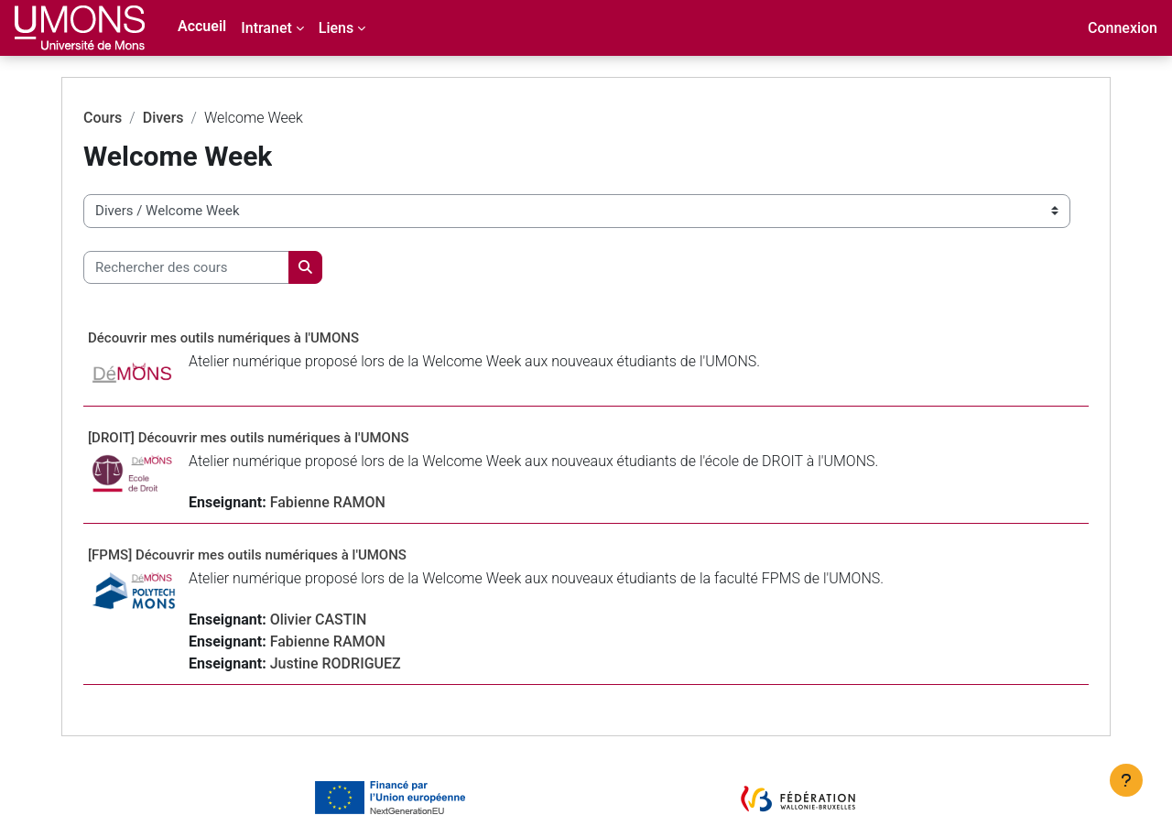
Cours (139, 117)
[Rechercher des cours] (223, 268)
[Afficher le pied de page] (1126, 780)
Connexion (1122, 28)
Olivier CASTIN (355, 619)
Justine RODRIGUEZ (372, 663)
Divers (200, 117)
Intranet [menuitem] (266, 28)
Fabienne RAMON (364, 502)
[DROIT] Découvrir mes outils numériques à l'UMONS (285, 437)
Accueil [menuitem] (202, 26)
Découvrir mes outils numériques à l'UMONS (260, 338)
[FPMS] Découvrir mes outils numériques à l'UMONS (284, 555)
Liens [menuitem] (336, 28)
